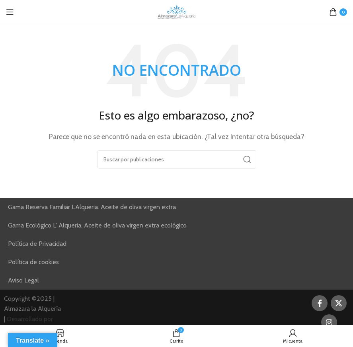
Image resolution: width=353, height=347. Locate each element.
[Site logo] (177, 11)
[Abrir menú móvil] (10, 12)
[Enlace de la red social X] (339, 303)
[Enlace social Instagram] (329, 322)
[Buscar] (176, 159)
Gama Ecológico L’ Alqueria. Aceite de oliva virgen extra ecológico (97, 225)
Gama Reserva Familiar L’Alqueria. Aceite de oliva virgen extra (92, 207)
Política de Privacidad (37, 243)
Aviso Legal (23, 280)
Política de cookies (33, 262)
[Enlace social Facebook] (320, 303)
